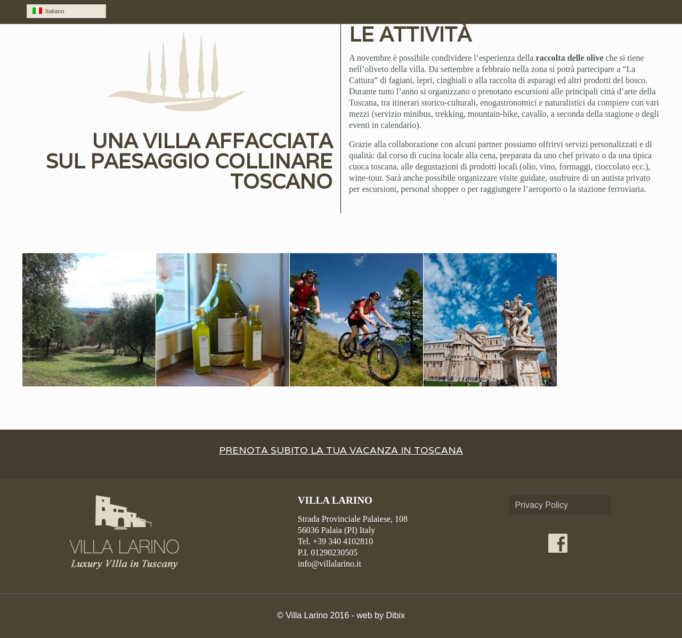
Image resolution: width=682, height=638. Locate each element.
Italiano (48, 10)
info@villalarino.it (329, 563)
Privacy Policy (541, 505)
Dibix (395, 615)
